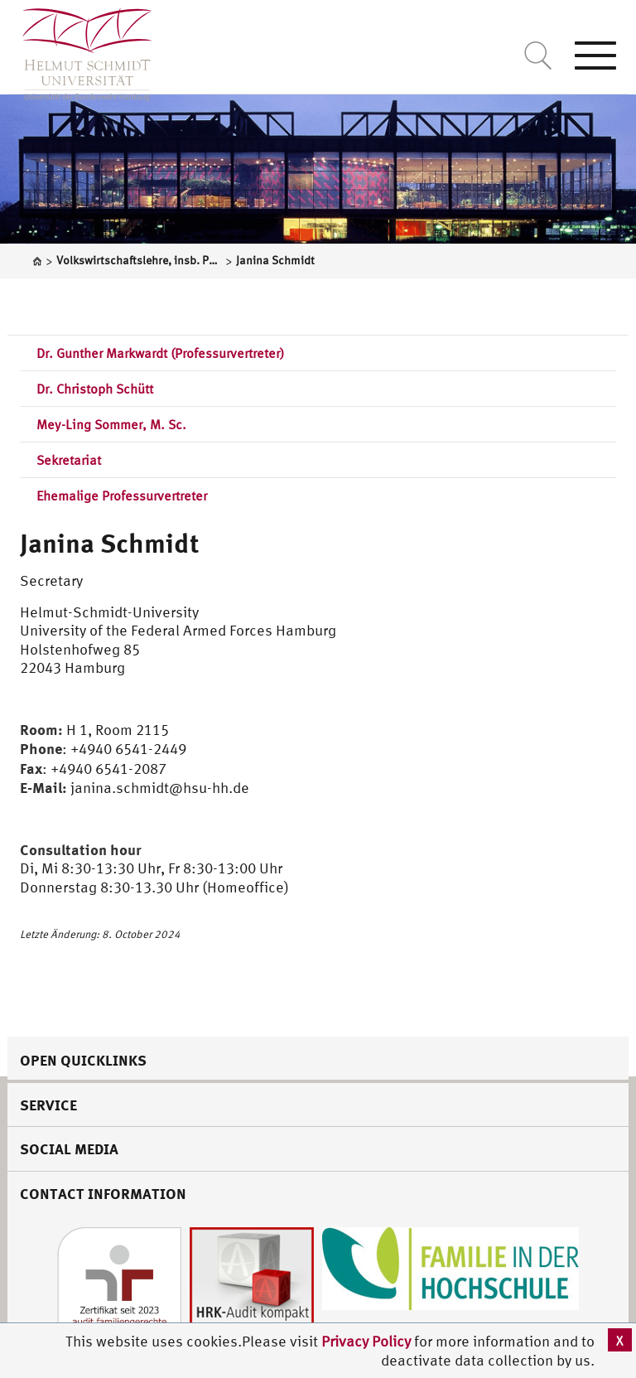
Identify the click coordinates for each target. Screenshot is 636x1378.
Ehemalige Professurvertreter (121, 495)
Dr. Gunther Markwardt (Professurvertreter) (160, 353)
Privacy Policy (367, 1341)
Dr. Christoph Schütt (94, 388)
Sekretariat (68, 460)
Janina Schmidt (110, 542)
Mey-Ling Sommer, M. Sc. (111, 424)
